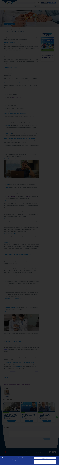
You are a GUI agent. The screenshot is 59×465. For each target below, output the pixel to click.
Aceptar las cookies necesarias (45, 460)
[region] (29, 460)
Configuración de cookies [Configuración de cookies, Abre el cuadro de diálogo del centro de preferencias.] (45, 458)
